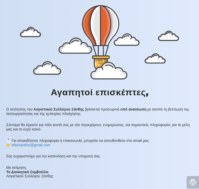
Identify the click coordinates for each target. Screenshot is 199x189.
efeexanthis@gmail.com (31, 145)
